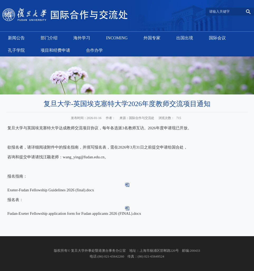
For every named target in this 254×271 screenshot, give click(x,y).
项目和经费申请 (55, 50)
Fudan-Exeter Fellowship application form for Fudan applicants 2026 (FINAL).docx (74, 213)
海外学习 (81, 38)
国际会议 (217, 38)
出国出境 (184, 38)
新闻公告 (16, 38)
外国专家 (151, 38)
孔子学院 (16, 50)
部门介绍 (49, 38)
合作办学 (94, 50)
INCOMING (117, 38)
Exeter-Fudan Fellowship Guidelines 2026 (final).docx (50, 190)
